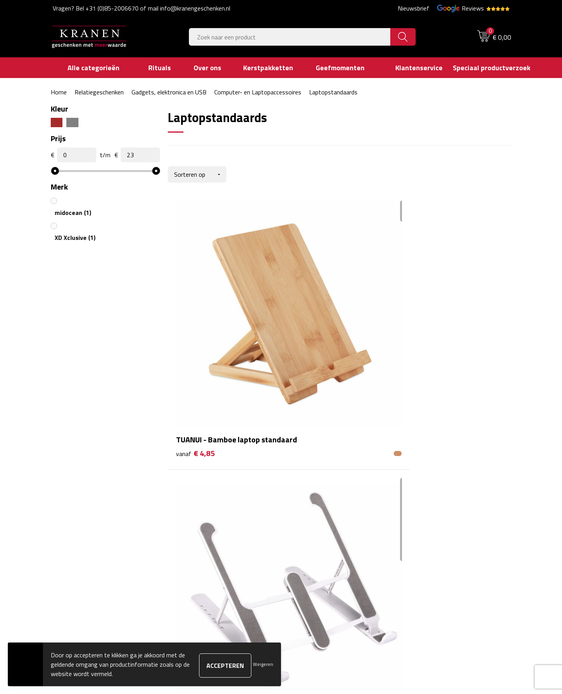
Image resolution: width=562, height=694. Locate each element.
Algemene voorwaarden (436, 476)
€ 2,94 (309, 335)
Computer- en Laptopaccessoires (257, 92)
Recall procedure (426, 536)
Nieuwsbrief (413, 8)
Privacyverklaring (427, 524)
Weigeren (263, 664)
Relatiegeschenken (99, 92)
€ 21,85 (426, 347)
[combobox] (290, 37)
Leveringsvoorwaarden (434, 512)
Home (59, 92)
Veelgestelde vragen (202, 500)
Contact (301, 476)
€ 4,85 (195, 335)
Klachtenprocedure (429, 500)
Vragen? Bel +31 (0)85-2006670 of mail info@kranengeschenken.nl (141, 8)
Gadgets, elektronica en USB (169, 92)
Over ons (188, 476)
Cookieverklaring (426, 488)
